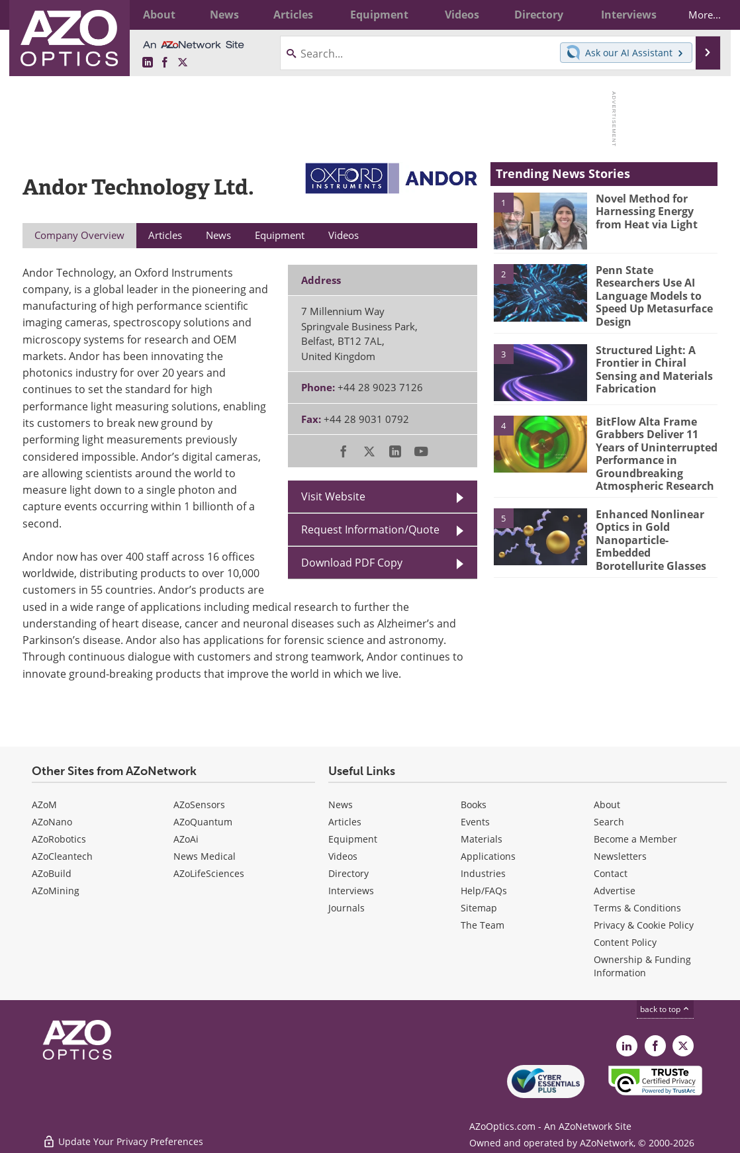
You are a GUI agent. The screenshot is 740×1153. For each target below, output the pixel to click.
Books (473, 804)
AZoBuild (51, 873)
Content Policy (625, 942)
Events (475, 821)
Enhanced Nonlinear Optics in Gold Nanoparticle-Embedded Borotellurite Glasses (656, 523)
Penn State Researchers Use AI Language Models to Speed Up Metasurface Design (655, 287)
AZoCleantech (62, 856)
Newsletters (620, 856)
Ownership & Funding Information (642, 966)
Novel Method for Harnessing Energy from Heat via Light (655, 210)
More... (696, 14)
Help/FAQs (484, 890)
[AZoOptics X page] (182, 63)
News (340, 804)
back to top (665, 1009)
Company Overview (79, 235)
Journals (346, 907)
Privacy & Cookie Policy (644, 925)
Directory (348, 873)
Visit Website (333, 496)
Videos (342, 856)
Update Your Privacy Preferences (122, 1136)
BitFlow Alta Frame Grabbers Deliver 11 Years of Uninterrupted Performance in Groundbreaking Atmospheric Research (654, 442)
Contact (610, 873)
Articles (344, 821)
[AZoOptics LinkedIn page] (147, 63)
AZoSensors (199, 804)
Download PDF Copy (351, 562)
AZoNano (52, 821)
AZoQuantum (202, 821)
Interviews (351, 890)
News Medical (204, 856)
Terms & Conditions (637, 907)
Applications (488, 856)
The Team (482, 925)
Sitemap (479, 907)
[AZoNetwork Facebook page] (165, 63)
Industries (483, 873)
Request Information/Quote (370, 529)
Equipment (352, 839)
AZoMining (55, 890)
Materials (481, 839)
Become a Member (635, 839)
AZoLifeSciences (208, 873)
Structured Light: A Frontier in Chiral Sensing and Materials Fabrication (651, 359)
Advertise (614, 890)
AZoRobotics (59, 839)
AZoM (44, 804)
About (607, 804)
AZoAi (186, 839)
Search (609, 821)
